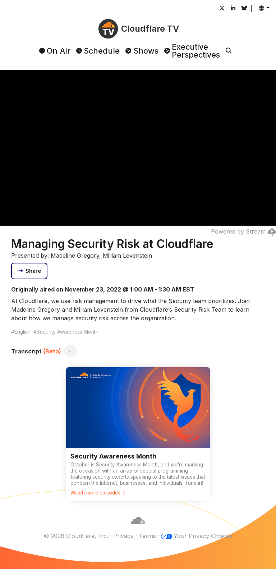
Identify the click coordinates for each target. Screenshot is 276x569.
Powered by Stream (243, 231)
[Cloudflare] (138, 527)
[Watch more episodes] (138, 434)
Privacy (123, 535)
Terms (147, 535)
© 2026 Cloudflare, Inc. (75, 535)
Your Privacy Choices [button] (203, 535)
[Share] (29, 271)
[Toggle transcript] (70, 351)
